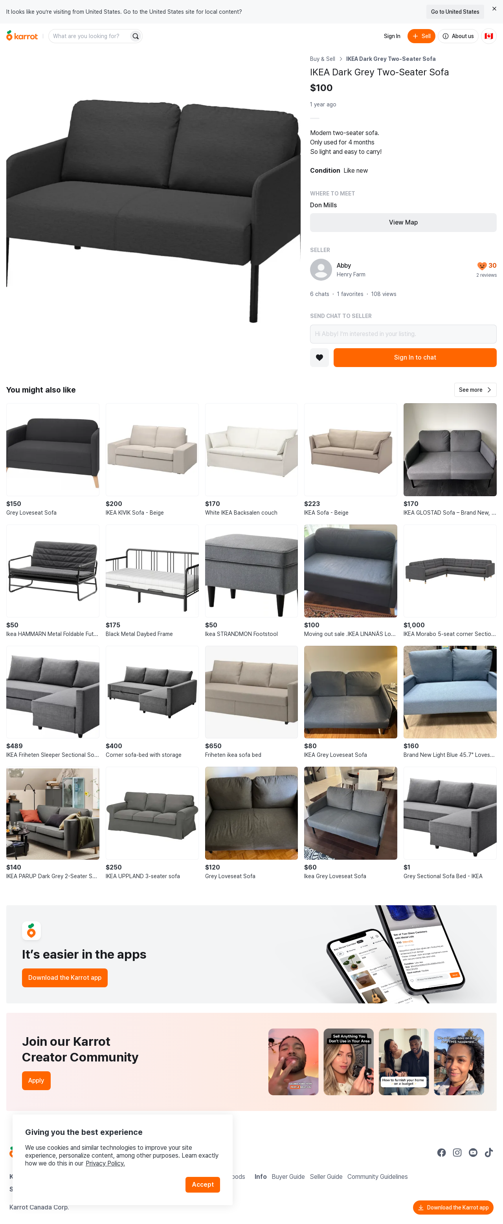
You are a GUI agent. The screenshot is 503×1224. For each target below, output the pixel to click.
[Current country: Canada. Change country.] (489, 36)
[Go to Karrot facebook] (441, 1152)
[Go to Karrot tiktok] (489, 1152)
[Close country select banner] (494, 8)
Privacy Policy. (105, 1163)
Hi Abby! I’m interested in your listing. (403, 334)
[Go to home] (22, 36)
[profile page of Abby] (321, 270)
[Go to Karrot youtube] (473, 1152)
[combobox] (89, 36)
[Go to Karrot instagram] (457, 1152)
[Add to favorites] (319, 357)
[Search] (135, 36)
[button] (475, 390)
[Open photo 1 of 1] (153, 202)
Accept (203, 1184)
